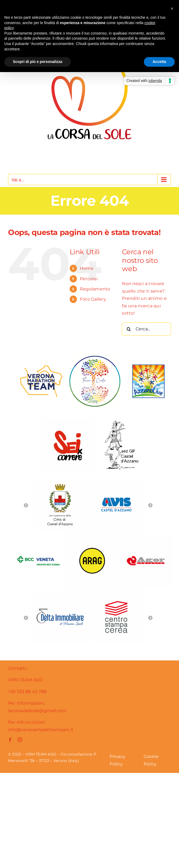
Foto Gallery (93, 299)
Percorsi (89, 278)
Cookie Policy (151, 760)
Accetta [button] (159, 61)
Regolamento (95, 288)
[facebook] (10, 740)
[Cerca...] (146, 329)
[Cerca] (128, 329)
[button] (172, 8)
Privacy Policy (117, 760)
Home (87, 268)
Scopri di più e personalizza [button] (37, 61)
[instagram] (20, 740)
